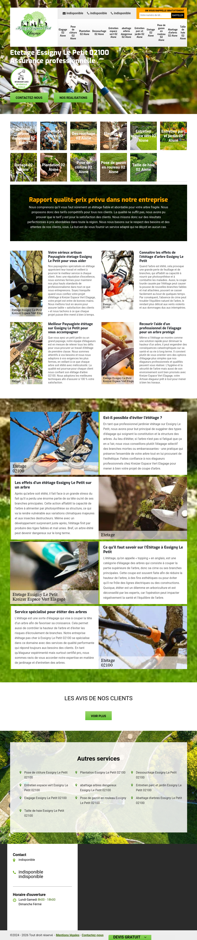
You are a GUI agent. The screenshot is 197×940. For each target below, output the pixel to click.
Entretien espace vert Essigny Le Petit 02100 (46, 787)
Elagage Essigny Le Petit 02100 (45, 798)
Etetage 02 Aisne (151, 32)
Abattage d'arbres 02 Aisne (173, 32)
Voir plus (98, 716)
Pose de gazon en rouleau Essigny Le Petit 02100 (103, 800)
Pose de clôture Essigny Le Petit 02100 (46, 775)
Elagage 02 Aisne (63, 32)
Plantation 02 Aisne (84, 33)
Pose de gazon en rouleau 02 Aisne (161, 33)
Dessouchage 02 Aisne (99, 33)
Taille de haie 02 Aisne (183, 32)
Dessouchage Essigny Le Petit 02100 (156, 775)
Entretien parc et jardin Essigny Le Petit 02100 (159, 787)
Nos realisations (73, 98)
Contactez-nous (29, 98)
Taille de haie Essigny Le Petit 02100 (44, 813)
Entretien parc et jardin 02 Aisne (139, 33)
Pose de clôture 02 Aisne (73, 32)
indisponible (73, 13)
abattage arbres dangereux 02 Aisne (126, 33)
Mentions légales (67, 935)
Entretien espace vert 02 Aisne (113, 33)
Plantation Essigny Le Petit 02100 (102, 772)
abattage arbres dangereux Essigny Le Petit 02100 (98, 787)
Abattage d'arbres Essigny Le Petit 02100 (159, 800)
